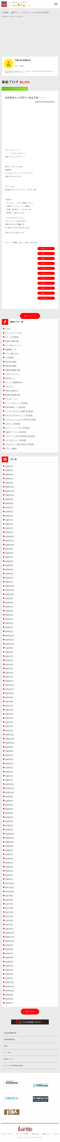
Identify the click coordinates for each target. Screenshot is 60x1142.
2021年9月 (9, 699)
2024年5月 (9, 567)
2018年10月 (9, 844)
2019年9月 (9, 798)
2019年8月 (9, 802)
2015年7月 (9, 1005)
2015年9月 (9, 996)
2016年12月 (9, 934)
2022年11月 (9, 641)
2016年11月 (9, 938)
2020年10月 (9, 744)
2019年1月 (9, 831)
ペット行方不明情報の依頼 (13, 1067)
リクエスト (56, 1133)
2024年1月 (9, 583)
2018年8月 (9, 852)
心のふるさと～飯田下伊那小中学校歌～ (20, 446)
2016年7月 (9, 955)
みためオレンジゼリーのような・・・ (25, 97)
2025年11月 (9, 493)
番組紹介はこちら (46, 248)
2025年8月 (9, 505)
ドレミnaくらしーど (12, 347)
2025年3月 (9, 526)
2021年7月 (9, 707)
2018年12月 (9, 835)
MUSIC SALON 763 (12, 396)
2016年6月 (9, 959)
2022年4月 (9, 670)
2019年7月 (9, 806)
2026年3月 (9, 476)
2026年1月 (9, 484)
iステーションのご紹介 (23, 1133)
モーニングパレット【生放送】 (16, 405)
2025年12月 (9, 488)
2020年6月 (9, 761)
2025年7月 (9, 509)
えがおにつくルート (12, 376)
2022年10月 (9, 645)
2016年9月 (9, 947)
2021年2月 (9, 728)
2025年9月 (9, 501)
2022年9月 (9, 649)
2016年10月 (9, 943)
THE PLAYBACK (23, 60)
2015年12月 (9, 984)
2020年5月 (9, 765)
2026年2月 (9, 480)
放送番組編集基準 (10, 1034)
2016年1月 (9, 980)
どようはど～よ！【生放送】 (16, 442)
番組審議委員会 (9, 1041)
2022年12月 (9, 637)
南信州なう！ (10, 380)
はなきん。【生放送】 (13, 425)
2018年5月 (9, 864)
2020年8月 (9, 753)
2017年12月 (9, 885)
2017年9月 (9, 897)
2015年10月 (9, 992)
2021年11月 (9, 691)
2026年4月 (9, 472)
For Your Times (10, 363)
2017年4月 (9, 918)
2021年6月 (9, 711)
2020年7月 (9, 757)
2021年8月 (9, 703)
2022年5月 (9, 666)
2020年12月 (9, 736)
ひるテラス (9, 388)
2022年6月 (9, 662)
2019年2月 (9, 827)
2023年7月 (9, 608)
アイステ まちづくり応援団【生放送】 (19, 413)
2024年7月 (9, 559)
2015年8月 (9, 1000)
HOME (6, 12)
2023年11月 (9, 592)
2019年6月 (9, 811)
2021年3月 (9, 724)
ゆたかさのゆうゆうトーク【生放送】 (19, 417)
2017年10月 (9, 893)
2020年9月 (9, 749)
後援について (8, 1061)
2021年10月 (9, 695)
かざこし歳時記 (11, 450)
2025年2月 (9, 530)
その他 (7, 330)
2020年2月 (9, 777)
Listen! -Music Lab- (12, 343)
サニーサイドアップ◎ (13, 334)
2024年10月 (9, 546)
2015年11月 (9, 988)
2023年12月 (9, 588)
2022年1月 (9, 682)
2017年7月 (9, 905)
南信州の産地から (11, 392)
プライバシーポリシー (7, 1133)
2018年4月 (9, 868)
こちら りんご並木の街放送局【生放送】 (20, 438)
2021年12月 (9, 687)
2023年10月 (9, 596)
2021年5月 (9, 716)
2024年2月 (9, 579)
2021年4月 (9, 720)
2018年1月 (9, 881)
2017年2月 (9, 926)
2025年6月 (9, 513)
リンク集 (7, 1054)
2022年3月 (9, 674)
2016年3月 (9, 972)
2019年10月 (9, 794)
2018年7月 (9, 856)
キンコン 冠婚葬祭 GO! (13, 384)
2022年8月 (9, 654)
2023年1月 (9, 633)
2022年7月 (9, 658)
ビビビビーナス (11, 401)
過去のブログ (30, 1013)
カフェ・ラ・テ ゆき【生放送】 (17, 429)
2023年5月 (9, 617)
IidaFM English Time (12, 372)
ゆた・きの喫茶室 (11, 339)
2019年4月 (9, 819)
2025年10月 (9, 497)
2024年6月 (9, 563)
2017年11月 (9, 889)
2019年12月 (9, 786)
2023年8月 (9, 604)
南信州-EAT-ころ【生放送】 (15, 409)
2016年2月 (9, 976)
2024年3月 (9, 575)
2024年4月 (9, 571)
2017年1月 (9, 930)
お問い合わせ (35, 1133)
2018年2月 (9, 877)
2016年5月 (9, 963)
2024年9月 (9, 550)
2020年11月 (9, 740)
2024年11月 (9, 542)
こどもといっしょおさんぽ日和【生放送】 (35, 12)
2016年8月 (9, 951)
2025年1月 (9, 534)
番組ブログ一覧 (30, 316)
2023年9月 (9, 600)
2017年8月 (9, 901)
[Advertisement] (30, 36)
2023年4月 (9, 621)
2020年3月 (9, 773)
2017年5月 (9, 914)
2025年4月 (9, 521)
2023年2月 (9, 629)
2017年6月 (9, 910)
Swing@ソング (10, 351)
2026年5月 (9, 468)
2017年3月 (9, 922)
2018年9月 (9, 848)
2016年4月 (9, 967)
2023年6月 (9, 612)
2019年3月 (9, 823)
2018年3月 (9, 872)
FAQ (5, 1048)
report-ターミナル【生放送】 (16, 434)
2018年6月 (9, 860)
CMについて (46, 1133)
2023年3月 (9, 625)
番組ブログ (15, 12)
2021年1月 (9, 732)
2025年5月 (9, 517)
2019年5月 (9, 815)
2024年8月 (9, 555)
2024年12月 (9, 538)
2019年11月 (9, 790)
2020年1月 (9, 782)
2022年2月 (9, 678)
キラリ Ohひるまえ (12, 355)
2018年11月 (9, 839)
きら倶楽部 (9, 359)
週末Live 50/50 (10, 367)
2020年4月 (9, 769)
